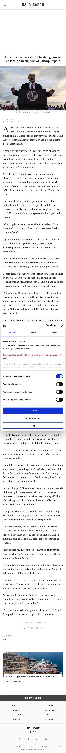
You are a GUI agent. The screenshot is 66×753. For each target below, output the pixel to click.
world (5, 639)
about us (32, 746)
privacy (19, 746)
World (16, 710)
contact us (46, 746)
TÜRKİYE (49, 706)
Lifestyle (16, 715)
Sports (16, 719)
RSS (59, 746)
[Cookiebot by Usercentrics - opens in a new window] (46, 325)
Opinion (49, 719)
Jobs (7, 746)
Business (49, 710)
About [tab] (54, 333)
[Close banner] (62, 326)
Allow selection (33, 418)
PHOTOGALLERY (15, 681)
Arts (49, 715)
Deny (33, 425)
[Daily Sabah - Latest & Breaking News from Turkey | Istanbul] (33, 4)
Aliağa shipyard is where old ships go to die (30, 676)
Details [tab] (33, 333)
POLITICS (16, 706)
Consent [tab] (12, 333)
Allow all (33, 411)
